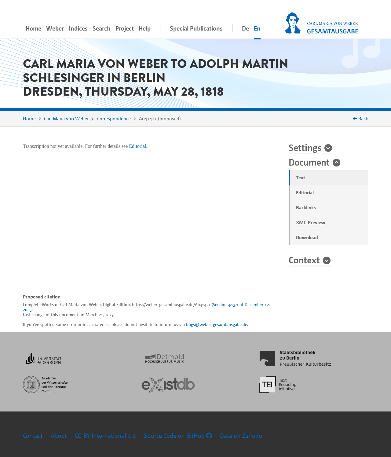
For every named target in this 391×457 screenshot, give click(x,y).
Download (307, 237)
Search (102, 28)
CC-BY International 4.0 (105, 435)
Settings (305, 147)
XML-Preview (310, 222)
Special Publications (196, 28)
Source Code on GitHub (178, 435)
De (245, 28)
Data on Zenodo (241, 435)
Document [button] (309, 162)
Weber (55, 28)
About (59, 435)
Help (145, 28)
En (257, 28)
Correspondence (114, 118)
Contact (33, 435)
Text (300, 177)
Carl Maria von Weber (66, 118)
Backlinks (306, 207)
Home (33, 28)
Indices (78, 28)
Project (124, 28)
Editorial (305, 192)
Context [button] (304, 259)
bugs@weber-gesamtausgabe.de (216, 324)
